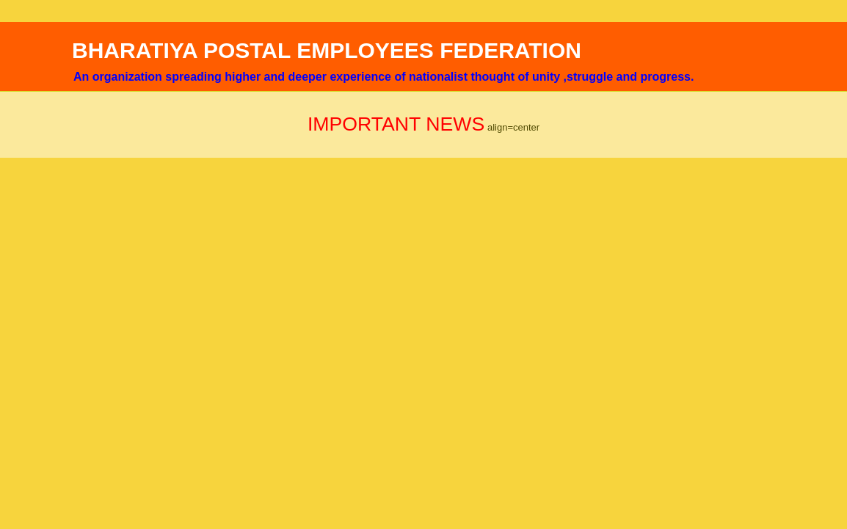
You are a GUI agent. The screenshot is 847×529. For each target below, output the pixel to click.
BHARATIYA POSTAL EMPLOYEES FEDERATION (326, 50)
